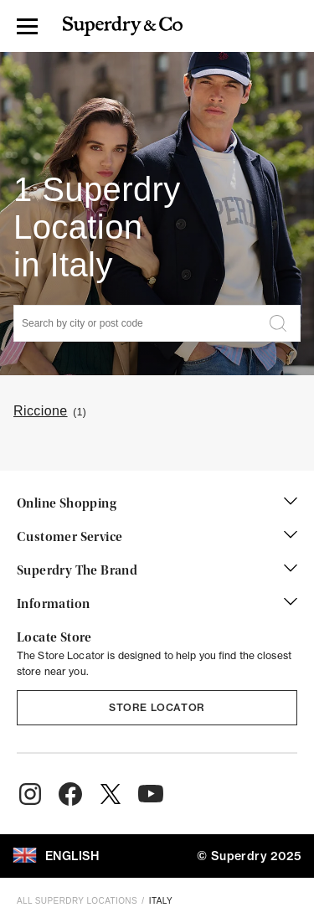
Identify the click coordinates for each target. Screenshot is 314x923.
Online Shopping (157, 504)
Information (157, 604)
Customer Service (157, 537)
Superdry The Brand (157, 571)
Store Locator (157, 707)
